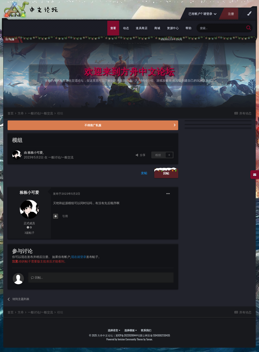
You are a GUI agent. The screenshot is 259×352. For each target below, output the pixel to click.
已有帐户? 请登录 (203, 14)
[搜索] (221, 28)
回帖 (166, 173)
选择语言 (114, 330)
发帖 (144, 173)
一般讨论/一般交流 (60, 157)
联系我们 (146, 330)
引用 (65, 216)
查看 (113, 28)
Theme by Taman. (145, 339)
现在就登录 (78, 257)
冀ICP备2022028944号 (127, 335)
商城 (157, 28)
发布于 (66, 193)
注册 (231, 14)
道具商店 (141, 28)
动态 (126, 28)
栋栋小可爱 (35, 152)
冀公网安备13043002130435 (155, 335)
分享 (140, 155)
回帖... (37, 277)
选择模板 (130, 330)
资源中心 (173, 28)
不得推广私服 (92, 125)
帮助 (188, 28)
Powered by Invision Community (121, 339)
